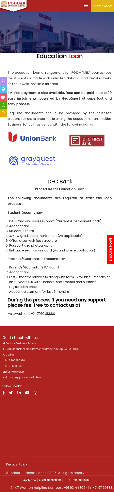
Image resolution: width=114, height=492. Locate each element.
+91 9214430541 (82, 487)
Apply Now (29, 480)
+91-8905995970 (78, 480)
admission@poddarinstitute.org (23, 377)
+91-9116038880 (52, 480)
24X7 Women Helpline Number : (43, 487)
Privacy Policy (17, 464)
